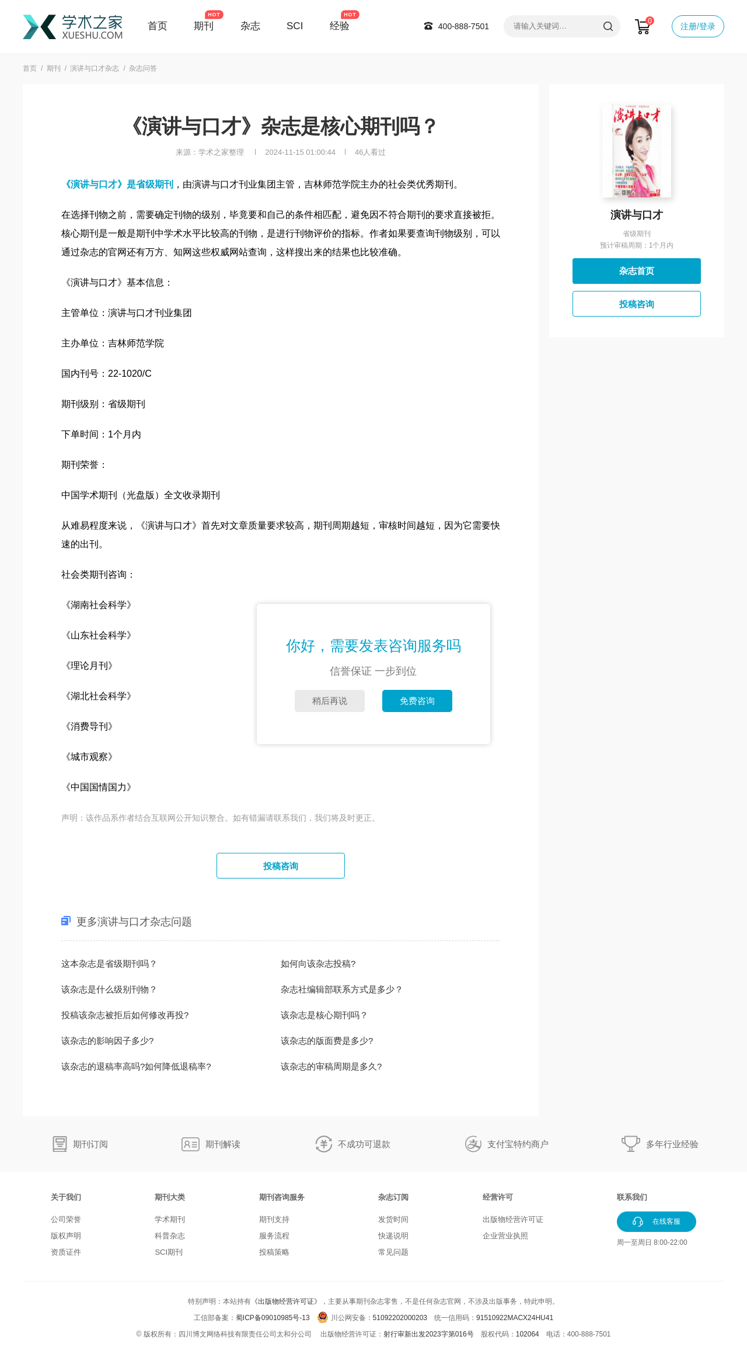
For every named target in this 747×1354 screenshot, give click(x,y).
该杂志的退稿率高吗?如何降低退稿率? (136, 1066)
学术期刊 (170, 1219)
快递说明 (393, 1235)
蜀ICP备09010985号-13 (273, 1318)
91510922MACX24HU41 (514, 1318)
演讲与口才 (636, 215)
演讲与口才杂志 (94, 68)
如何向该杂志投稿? (318, 963)
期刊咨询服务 (282, 1197)
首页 (157, 26)
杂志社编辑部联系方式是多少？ (342, 989)
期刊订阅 (90, 1144)
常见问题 (393, 1252)
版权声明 (66, 1235)
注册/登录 (697, 26)
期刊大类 (170, 1197)
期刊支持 (274, 1219)
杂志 (250, 26)
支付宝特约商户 (518, 1144)
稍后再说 (329, 701)
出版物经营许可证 (513, 1219)
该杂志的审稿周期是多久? (331, 1066)
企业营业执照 (505, 1235)
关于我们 (66, 1197)
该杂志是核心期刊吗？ (324, 1015)
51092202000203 (400, 1318)
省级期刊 (637, 234)
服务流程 (274, 1235)
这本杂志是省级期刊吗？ (109, 963)
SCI (295, 26)
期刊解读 (222, 1144)
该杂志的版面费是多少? (327, 1041)
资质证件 (66, 1252)
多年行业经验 (672, 1144)
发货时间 (393, 1219)
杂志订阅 (393, 1197)
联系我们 (632, 1197)
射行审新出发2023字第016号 (428, 1334)
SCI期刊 (169, 1252)
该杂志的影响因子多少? (107, 1041)
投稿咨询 (280, 866)
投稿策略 (274, 1252)
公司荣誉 (66, 1219)
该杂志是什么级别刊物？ (109, 989)
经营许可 (498, 1197)
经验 (340, 26)
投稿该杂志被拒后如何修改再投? (125, 1015)
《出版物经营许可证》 (286, 1301)
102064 (527, 1334)
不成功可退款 (364, 1144)
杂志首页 (636, 271)
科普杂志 (170, 1235)
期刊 (204, 26)
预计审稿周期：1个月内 (637, 245)
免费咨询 (417, 701)
